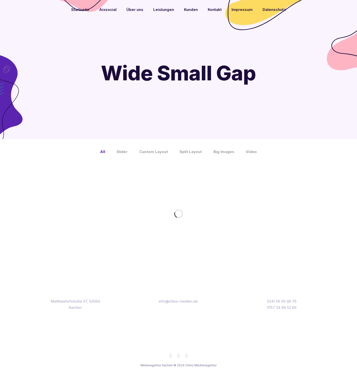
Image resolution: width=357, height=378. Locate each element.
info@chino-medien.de (178, 301)
